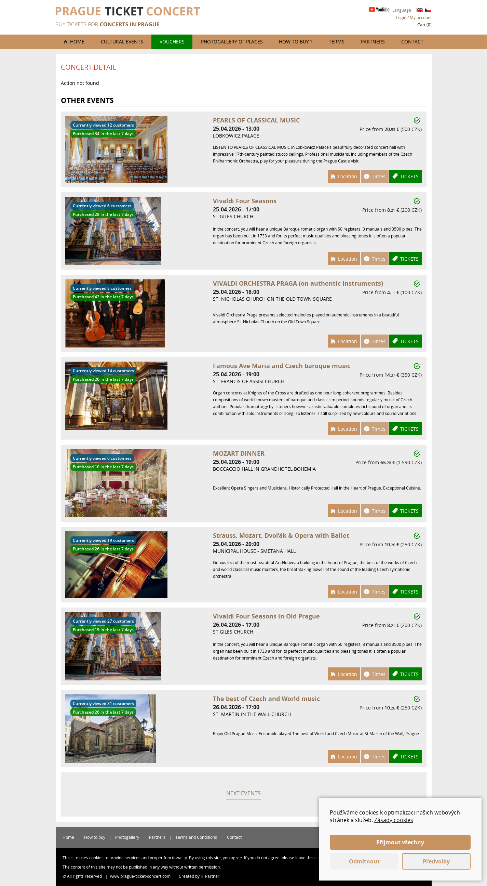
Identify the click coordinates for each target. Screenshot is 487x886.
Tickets (409, 176)
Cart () (424, 25)
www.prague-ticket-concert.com (141, 876)
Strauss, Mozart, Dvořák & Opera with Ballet (281, 535)
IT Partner (210, 876)
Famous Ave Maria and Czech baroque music (281, 366)
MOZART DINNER (239, 453)
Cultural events (122, 41)
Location (347, 176)
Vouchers (172, 41)
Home (77, 41)
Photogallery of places (232, 41)
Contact (412, 41)
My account (421, 18)
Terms (336, 41)
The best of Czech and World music (266, 698)
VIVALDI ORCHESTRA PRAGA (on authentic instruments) (298, 283)
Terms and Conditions (196, 837)
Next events (243, 793)
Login (401, 18)
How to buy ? (295, 41)
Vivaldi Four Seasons (244, 201)
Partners (373, 41)
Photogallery (127, 837)
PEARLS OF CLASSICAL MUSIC (256, 120)
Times (378, 176)
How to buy (94, 837)
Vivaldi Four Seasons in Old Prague (266, 616)
